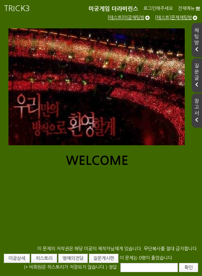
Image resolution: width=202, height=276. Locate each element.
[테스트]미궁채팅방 (128, 36)
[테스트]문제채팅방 (176, 36)
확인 (163, 263)
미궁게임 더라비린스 (42, 7)
